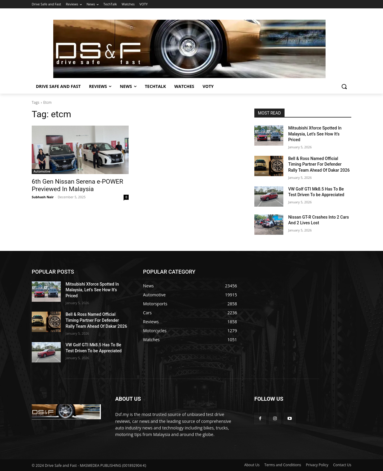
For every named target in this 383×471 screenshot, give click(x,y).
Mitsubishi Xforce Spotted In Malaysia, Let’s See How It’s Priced (314, 134)
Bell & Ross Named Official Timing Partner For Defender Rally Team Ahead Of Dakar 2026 (318, 164)
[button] (344, 86)
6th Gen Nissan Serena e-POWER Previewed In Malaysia (77, 185)
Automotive (42, 171)
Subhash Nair (43, 197)
